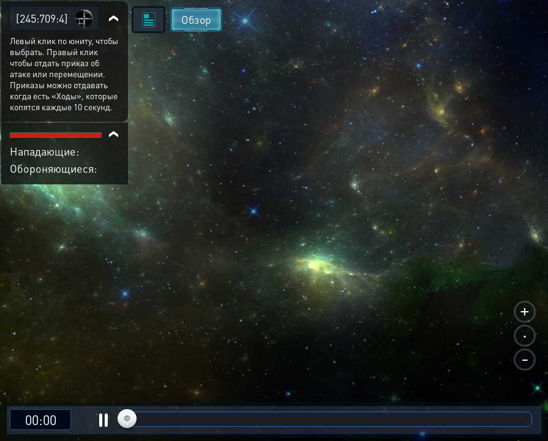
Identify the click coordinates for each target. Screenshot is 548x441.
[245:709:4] (42, 18)
